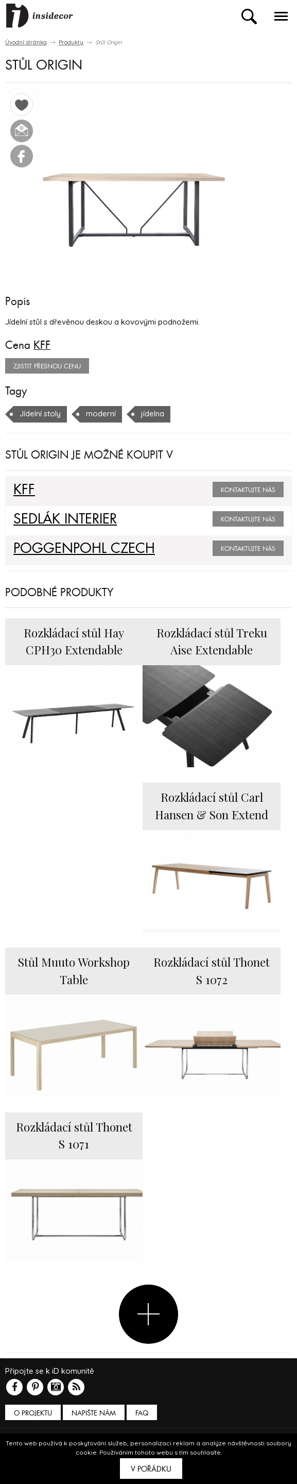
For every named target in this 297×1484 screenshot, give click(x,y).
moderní (101, 413)
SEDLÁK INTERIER (65, 519)
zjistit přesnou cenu (47, 366)
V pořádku (151, 1469)
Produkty (71, 42)
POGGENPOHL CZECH (84, 549)
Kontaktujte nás (248, 490)
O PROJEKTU (33, 1413)
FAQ (141, 1413)
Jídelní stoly (40, 413)
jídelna (152, 413)
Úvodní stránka (26, 42)
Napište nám (94, 1413)
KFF (41, 345)
